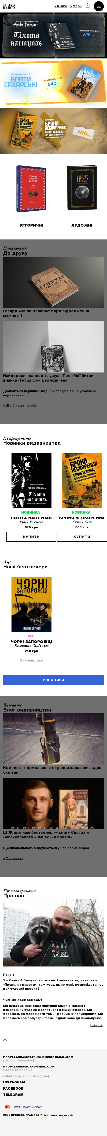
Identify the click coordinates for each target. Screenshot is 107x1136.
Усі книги (53, 680)
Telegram (13, 1095)
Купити (31, 537)
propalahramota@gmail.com (53, 1068)
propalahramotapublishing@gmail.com (53, 1059)
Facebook (13, 1088)
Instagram (14, 1082)
